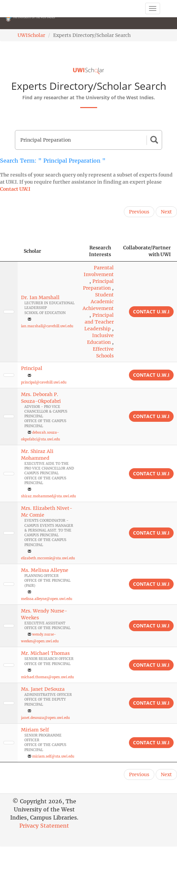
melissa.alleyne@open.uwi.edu (46, 599)
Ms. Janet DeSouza (43, 689)
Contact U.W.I (15, 189)
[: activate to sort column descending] (9, 251)
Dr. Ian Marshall (40, 297)
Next (166, 212)
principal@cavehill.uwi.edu (43, 382)
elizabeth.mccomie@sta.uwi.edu (48, 558)
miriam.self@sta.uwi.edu (53, 756)
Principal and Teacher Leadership (99, 322)
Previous (139, 212)
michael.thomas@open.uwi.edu (47, 677)
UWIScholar (31, 35)
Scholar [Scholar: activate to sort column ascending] (32, 251)
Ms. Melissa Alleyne (44, 570)
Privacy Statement (44, 825)
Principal (31, 368)
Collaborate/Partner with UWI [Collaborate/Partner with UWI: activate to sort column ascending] (147, 251)
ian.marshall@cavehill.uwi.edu (47, 326)
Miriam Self (35, 730)
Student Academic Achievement (98, 301)
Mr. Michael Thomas (45, 653)
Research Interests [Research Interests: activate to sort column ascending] (100, 251)
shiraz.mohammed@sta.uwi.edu (48, 496)
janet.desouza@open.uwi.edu (45, 718)
